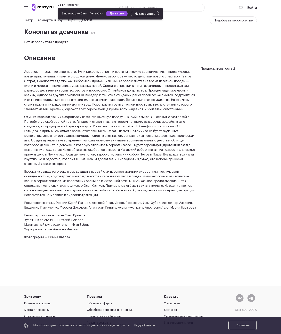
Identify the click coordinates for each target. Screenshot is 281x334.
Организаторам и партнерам (183, 316)
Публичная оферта (99, 303)
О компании (172, 303)
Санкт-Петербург (68, 5)
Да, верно (117, 13)
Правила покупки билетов (104, 316)
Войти (252, 7)
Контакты (170, 310)
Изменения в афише (37, 303)
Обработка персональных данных (109, 310)
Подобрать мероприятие (233, 20)
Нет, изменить (145, 13)
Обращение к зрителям (40, 316)
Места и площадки (37, 310)
